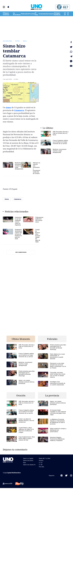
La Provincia (17, 13)
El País (36, 13)
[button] (4, 7)
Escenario (50, 14)
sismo (8, 107)
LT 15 (68, 13)
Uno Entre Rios (7, 41)
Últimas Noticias (6, 13)
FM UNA (41, 467)
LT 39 (65, 13)
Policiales (24, 14)
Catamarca (19, 110)
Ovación (31, 14)
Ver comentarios (20, 252)
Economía (42, 14)
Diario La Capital (28, 458)
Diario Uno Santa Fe (29, 464)
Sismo (25, 41)
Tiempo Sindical (57, 13)
